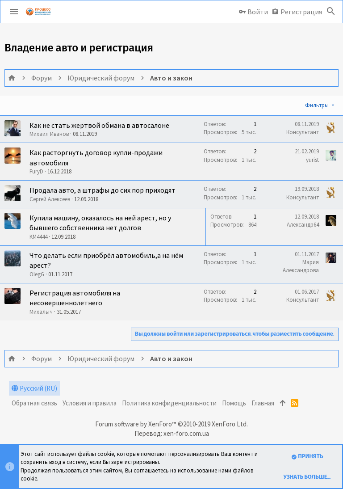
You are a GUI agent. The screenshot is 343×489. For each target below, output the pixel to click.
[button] (14, 11)
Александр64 (303, 224)
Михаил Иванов (49, 134)
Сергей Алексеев (49, 199)
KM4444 (38, 236)
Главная (262, 403)
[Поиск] (331, 12)
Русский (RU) (34, 388)
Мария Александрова (301, 266)
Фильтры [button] (317, 105)
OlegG (36, 274)
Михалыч (41, 312)
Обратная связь (34, 403)
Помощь (234, 403)
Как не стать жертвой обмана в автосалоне (99, 125)
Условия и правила (90, 403)
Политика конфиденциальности (169, 403)
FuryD (36, 171)
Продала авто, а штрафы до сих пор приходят (102, 189)
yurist (312, 160)
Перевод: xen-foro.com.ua (171, 433)
